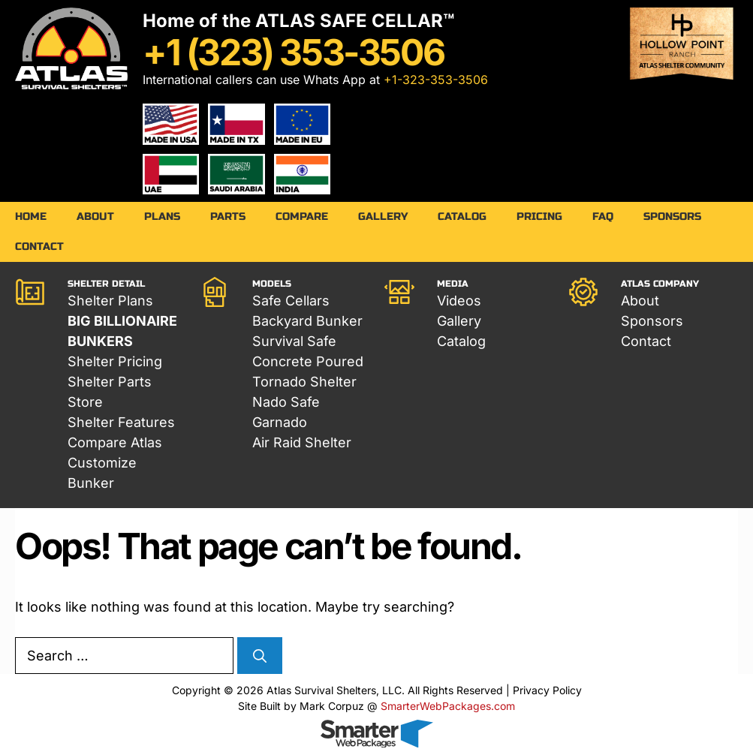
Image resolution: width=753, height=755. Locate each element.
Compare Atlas (115, 442)
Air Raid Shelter (301, 442)
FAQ (602, 216)
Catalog (462, 216)
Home (31, 216)
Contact (39, 246)
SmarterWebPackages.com (448, 705)
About (95, 216)
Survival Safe (294, 341)
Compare (302, 216)
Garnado (279, 422)
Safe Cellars (291, 300)
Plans (162, 216)
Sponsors (672, 216)
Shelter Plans (110, 300)
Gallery (383, 216)
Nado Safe (286, 402)
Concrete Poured (307, 361)
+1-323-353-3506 (436, 79)
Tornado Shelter (304, 382)
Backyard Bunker (307, 321)
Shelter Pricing (115, 361)
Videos (459, 300)
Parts (227, 216)
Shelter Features (121, 422)
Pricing (539, 216)
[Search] (259, 656)
